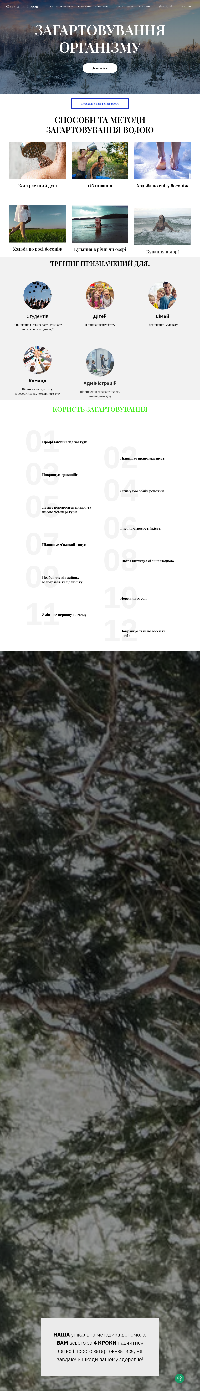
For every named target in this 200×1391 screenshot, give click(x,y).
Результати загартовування (94, 6)
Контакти (144, 6)
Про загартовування (61, 6)
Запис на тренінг (124, 6)
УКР (183, 6)
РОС (190, 6)
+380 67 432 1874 (166, 6)
